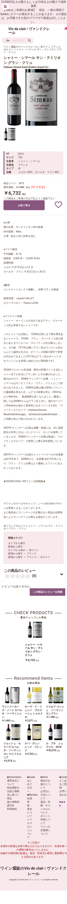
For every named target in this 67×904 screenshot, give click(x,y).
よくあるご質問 (63, 784)
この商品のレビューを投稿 (47, 591)
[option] (32, 97)
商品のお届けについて (45, 784)
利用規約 (12, 809)
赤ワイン (34, 550)
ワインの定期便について (45, 830)
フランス (31, 553)
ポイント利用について (45, 820)
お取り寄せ (24, 205)
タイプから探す (16, 543)
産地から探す (15, 546)
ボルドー (45, 557)
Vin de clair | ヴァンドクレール (29, 31)
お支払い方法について (45, 795)
